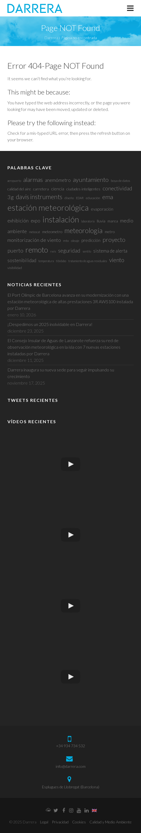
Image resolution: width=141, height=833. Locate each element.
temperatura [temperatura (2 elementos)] (46, 261)
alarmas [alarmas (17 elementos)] (33, 179)
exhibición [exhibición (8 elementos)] (18, 221)
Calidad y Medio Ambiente (110, 822)
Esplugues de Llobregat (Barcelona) (70, 787)
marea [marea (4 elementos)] (113, 221)
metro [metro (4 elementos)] (110, 231)
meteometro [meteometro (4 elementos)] (52, 231)
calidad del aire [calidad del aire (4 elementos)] (19, 189)
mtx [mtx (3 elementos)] (66, 241)
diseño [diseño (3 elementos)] (69, 198)
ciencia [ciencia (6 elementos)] (57, 188)
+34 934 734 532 (70, 745)
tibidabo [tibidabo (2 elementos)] (61, 261)
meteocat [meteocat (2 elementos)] (34, 232)
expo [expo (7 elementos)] (35, 221)
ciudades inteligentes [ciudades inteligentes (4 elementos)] (83, 189)
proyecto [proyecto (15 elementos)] (114, 239)
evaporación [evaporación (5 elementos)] (102, 209)
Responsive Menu (130, 8)
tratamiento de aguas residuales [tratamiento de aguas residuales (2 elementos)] (87, 261)
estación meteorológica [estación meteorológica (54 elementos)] (48, 207)
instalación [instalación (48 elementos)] (61, 219)
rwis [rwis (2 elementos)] (53, 251)
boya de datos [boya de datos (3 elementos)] (120, 181)
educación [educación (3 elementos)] (93, 198)
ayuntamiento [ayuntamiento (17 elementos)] (91, 179)
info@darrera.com (71, 766)
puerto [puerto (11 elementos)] (15, 250)
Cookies (79, 822)
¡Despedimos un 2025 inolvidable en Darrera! (49, 324)
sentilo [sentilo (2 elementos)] (87, 251)
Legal (44, 822)
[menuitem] (94, 811)
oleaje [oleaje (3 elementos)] (75, 241)
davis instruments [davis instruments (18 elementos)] (39, 197)
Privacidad (60, 822)
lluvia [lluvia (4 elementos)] (101, 221)
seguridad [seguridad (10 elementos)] (69, 250)
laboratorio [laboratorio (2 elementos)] (88, 221)
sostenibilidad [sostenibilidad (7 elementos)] (21, 260)
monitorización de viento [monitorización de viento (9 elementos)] (34, 240)
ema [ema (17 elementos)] (107, 197)
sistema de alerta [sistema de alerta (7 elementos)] (110, 251)
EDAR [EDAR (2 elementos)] (80, 198)
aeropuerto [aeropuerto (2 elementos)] (14, 180)
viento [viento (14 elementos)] (116, 259)
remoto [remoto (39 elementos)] (37, 249)
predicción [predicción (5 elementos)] (90, 240)
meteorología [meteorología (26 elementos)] (83, 230)
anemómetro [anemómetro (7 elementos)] (58, 180)
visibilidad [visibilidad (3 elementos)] (14, 268)
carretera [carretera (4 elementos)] (41, 189)
